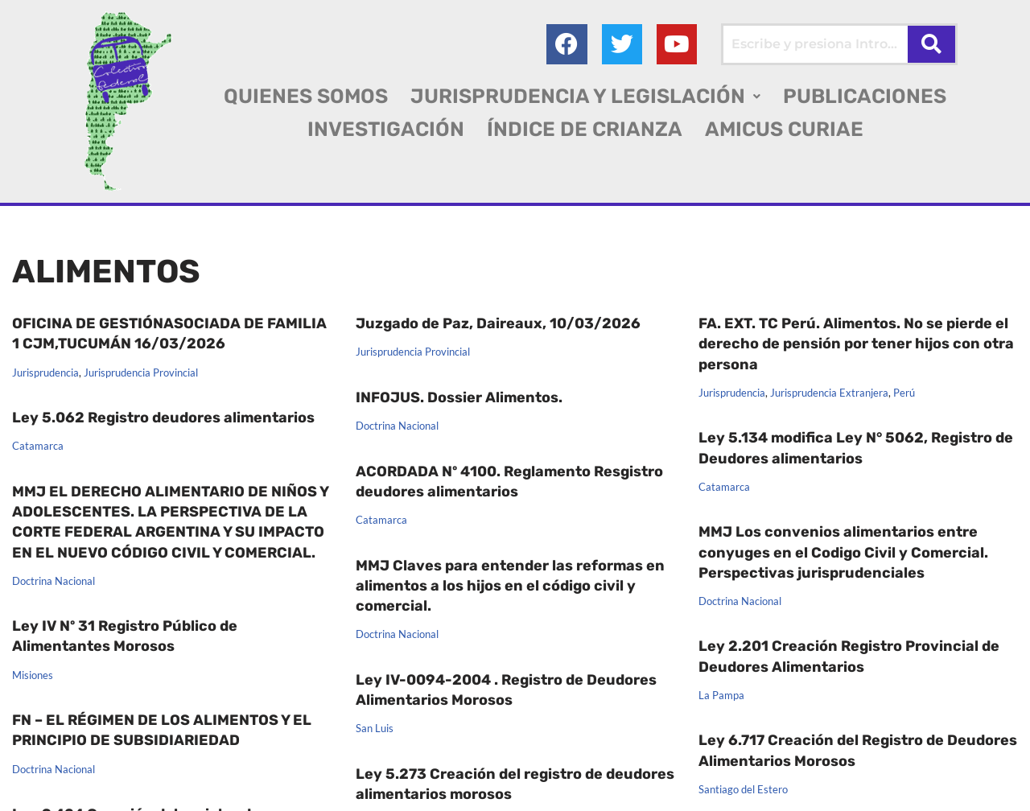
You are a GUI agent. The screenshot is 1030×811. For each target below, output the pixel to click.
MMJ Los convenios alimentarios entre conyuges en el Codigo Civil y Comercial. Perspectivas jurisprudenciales (843, 552)
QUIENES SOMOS (306, 96)
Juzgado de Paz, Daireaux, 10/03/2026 (498, 323)
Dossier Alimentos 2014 (648, 734)
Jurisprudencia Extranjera (829, 393)
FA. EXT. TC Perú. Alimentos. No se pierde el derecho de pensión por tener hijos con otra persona (856, 344)
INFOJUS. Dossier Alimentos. (459, 397)
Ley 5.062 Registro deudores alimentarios (163, 417)
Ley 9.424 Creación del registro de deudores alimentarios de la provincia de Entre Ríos (158, 738)
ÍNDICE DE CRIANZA (584, 129)
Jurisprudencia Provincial (141, 373)
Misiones (32, 615)
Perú (904, 393)
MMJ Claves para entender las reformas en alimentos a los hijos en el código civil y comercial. (510, 586)
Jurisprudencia (45, 373)
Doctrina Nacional (397, 426)
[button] (585, 96)
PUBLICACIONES (864, 96)
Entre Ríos (36, 786)
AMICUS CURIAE (784, 129)
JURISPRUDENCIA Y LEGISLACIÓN (585, 96)
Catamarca (38, 446)
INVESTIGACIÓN (385, 129)
